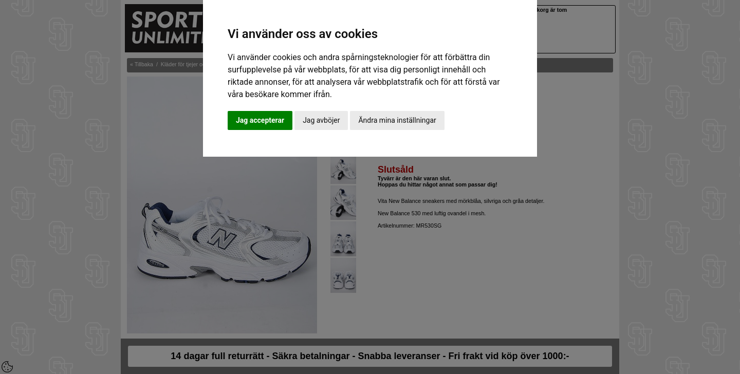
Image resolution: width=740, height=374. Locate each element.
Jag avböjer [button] (321, 120)
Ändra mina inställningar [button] (397, 120)
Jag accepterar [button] (260, 120)
